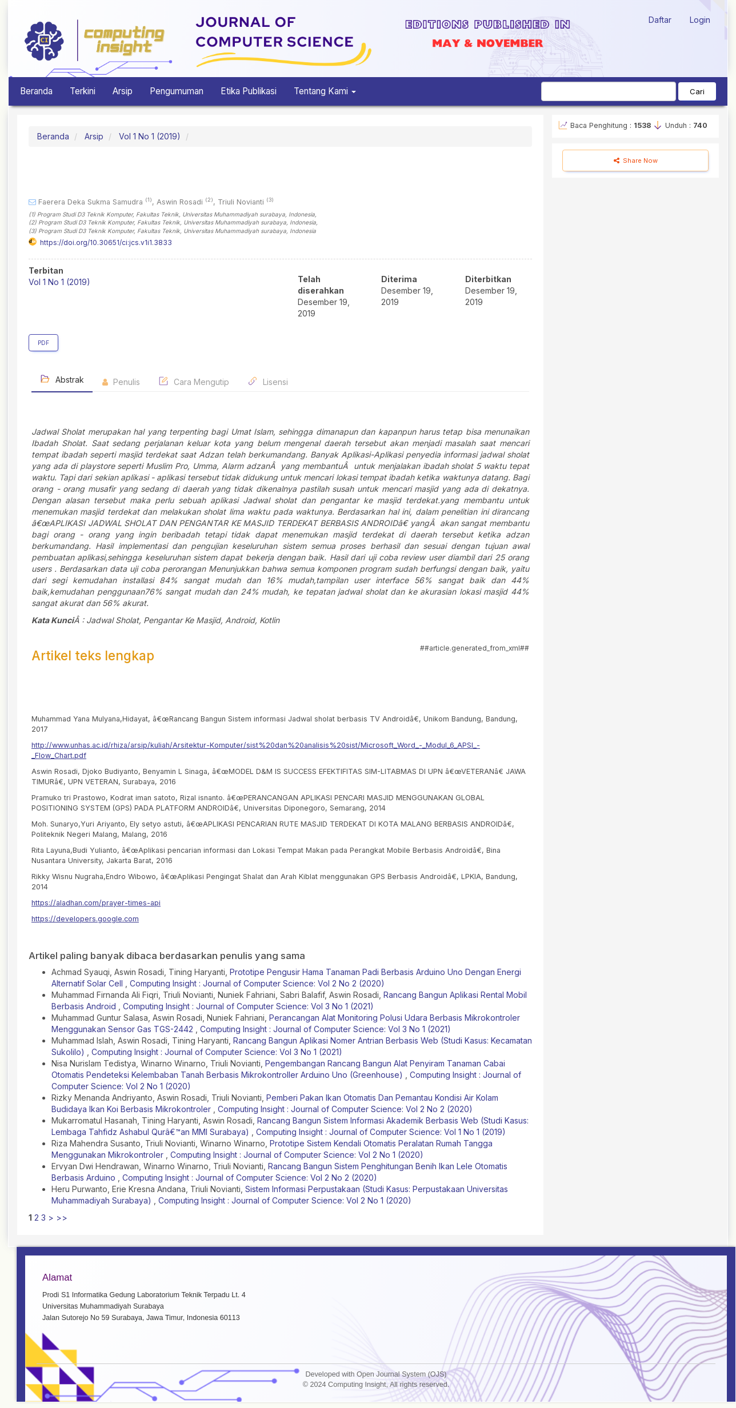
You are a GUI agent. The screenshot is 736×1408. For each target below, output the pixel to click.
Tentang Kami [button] (325, 91)
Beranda (36, 91)
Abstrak (62, 379)
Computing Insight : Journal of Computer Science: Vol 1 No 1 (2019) (381, 1132)
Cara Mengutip (193, 381)
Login (700, 20)
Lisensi (267, 381)
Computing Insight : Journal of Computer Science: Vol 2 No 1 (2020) (296, 1155)
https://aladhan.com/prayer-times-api (96, 902)
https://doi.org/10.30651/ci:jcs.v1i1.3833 (106, 242)
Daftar (660, 20)
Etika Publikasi (249, 91)
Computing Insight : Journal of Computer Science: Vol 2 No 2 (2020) (257, 983)
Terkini (82, 91)
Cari (697, 91)
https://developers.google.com (85, 918)
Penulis (121, 382)
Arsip (123, 91)
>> (61, 1217)
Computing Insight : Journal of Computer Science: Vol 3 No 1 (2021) (248, 1006)
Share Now (636, 161)
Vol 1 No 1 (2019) (150, 136)
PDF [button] (43, 342)
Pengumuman (176, 91)
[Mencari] (608, 91)
